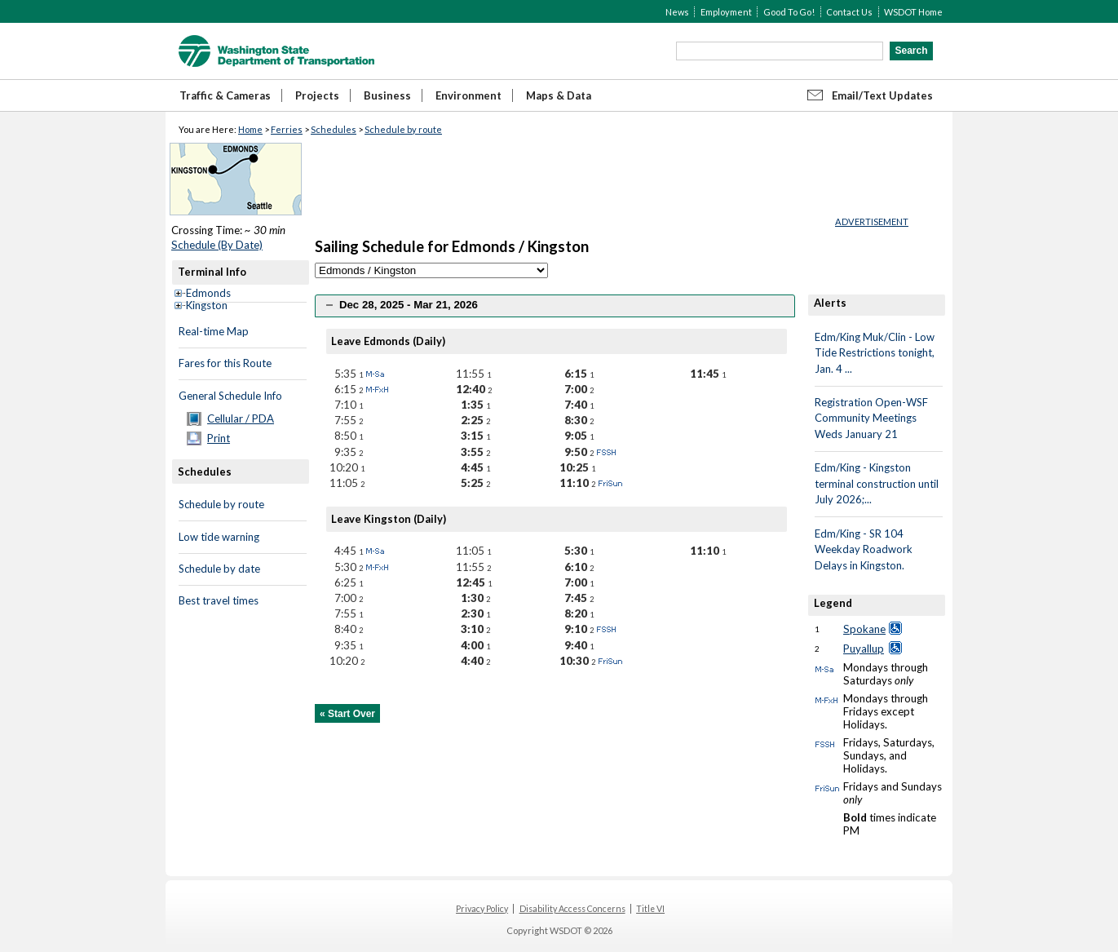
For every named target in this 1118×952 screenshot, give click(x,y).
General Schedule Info (230, 395)
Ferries (287, 129)
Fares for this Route (225, 363)
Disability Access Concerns (572, 909)
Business (387, 95)
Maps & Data (558, 95)
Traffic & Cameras (225, 95)
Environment (468, 95)
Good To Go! (789, 12)
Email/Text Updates (882, 95)
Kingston (207, 305)
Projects (317, 95)
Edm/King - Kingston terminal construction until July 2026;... (877, 483)
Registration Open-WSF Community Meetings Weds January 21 (871, 418)
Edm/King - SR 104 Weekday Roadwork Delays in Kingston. (864, 549)
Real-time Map (214, 331)
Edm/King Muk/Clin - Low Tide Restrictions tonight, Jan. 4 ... (875, 352)
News (677, 12)
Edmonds (208, 292)
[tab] (555, 305)
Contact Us (849, 12)
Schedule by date (219, 568)
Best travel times (219, 600)
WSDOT (276, 51)
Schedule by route (403, 129)
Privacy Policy (482, 909)
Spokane (864, 628)
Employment (726, 12)
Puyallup (863, 648)
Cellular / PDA (240, 418)
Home (250, 129)
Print (218, 438)
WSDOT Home (913, 12)
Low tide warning (219, 536)
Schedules (333, 129)
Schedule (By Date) (217, 244)
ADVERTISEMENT (871, 221)
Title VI (650, 909)
